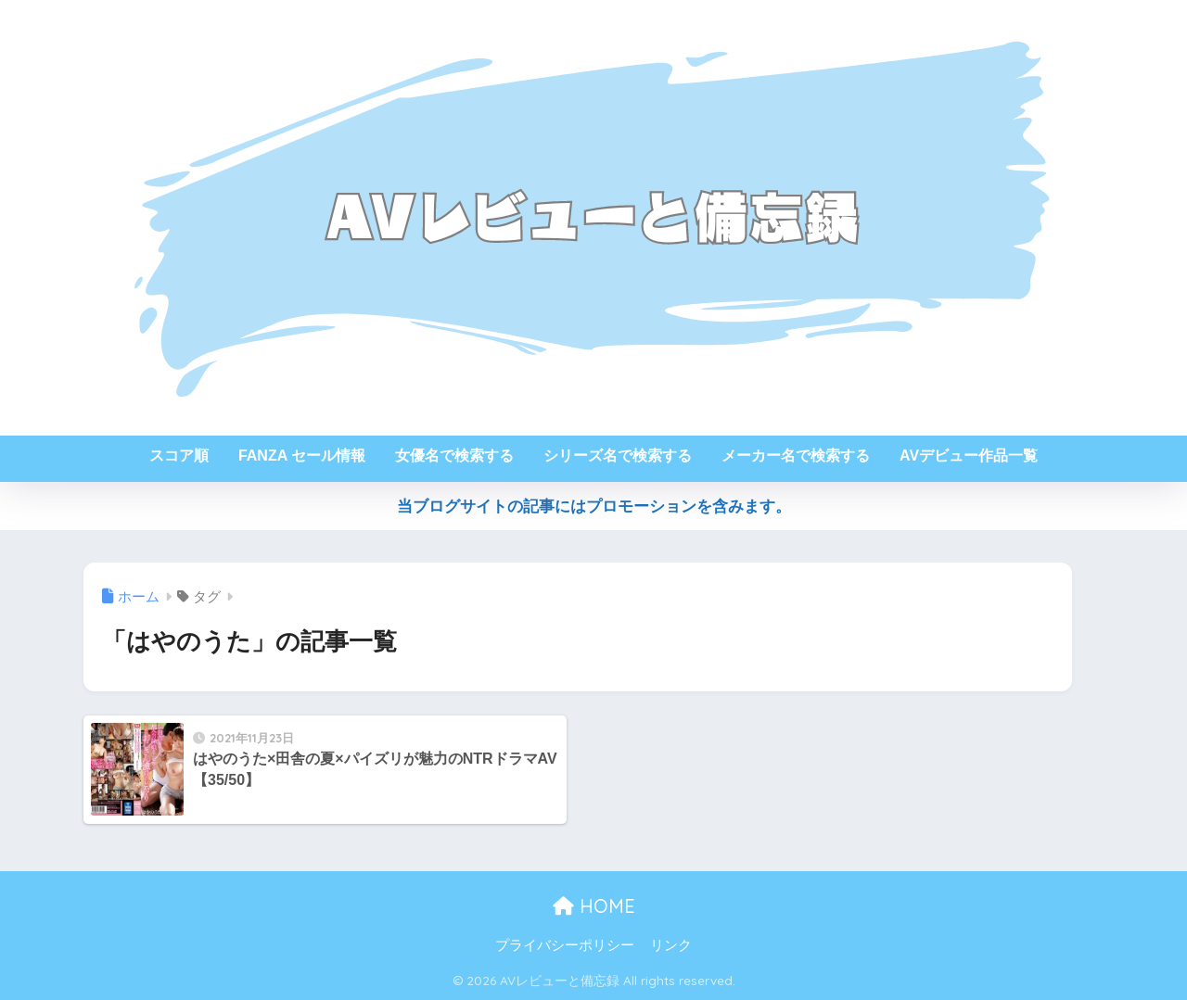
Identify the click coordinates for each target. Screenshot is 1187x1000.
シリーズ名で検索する (617, 455)
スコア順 (179, 455)
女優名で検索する (454, 455)
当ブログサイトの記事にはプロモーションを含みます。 (594, 506)
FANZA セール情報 (301, 455)
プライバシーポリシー (564, 945)
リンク (671, 945)
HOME (594, 906)
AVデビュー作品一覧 (969, 455)
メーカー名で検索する (795, 455)
